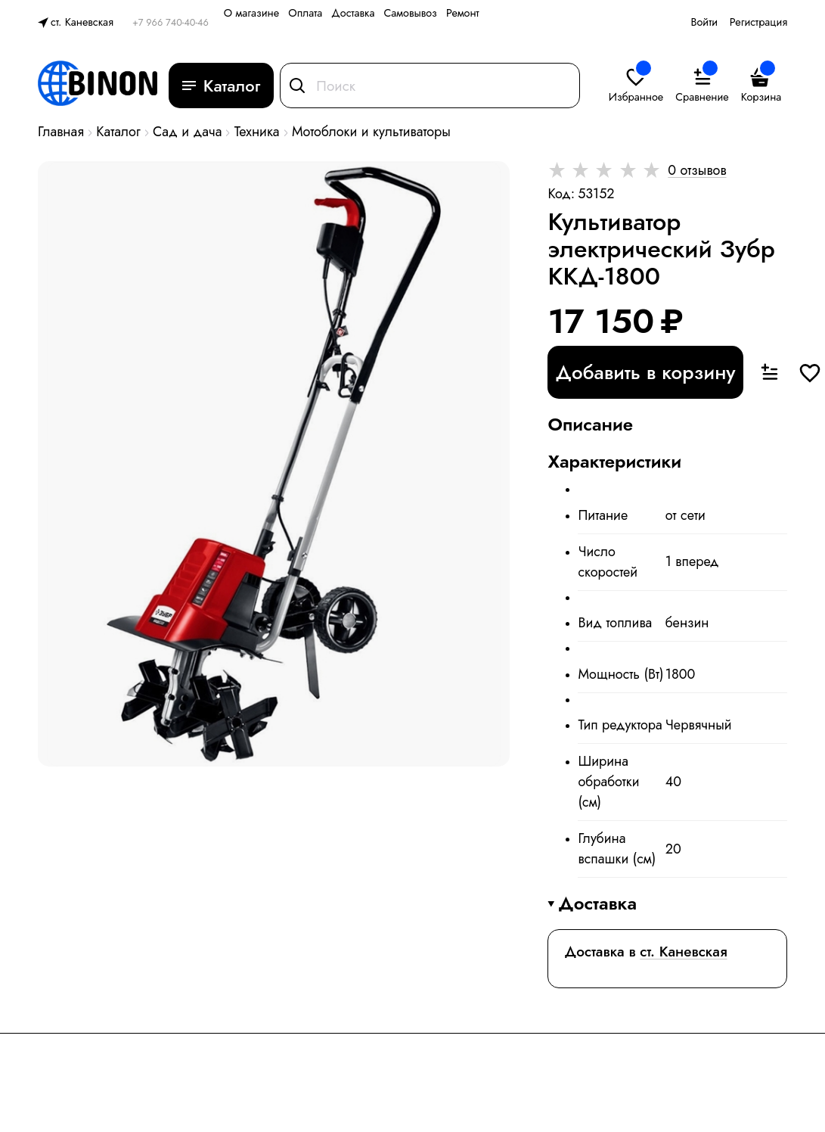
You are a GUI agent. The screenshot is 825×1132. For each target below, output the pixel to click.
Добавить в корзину (645, 372)
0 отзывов (697, 170)
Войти (704, 22)
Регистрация (758, 22)
